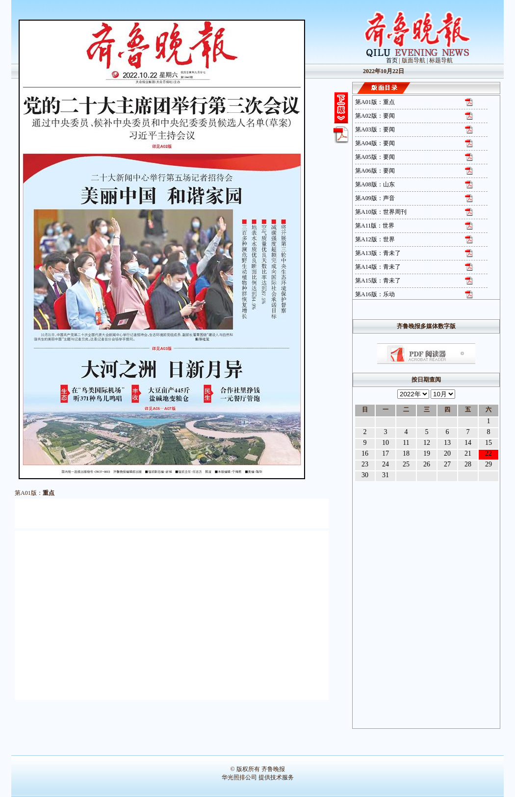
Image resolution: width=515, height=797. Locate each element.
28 (467, 464)
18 (406, 453)
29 (488, 464)
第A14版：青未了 (378, 266)
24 (385, 464)
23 (364, 464)
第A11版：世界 (374, 225)
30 (364, 475)
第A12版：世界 (375, 239)
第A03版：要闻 (375, 129)
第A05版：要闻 (375, 157)
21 (467, 453)
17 (385, 453)
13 (447, 442)
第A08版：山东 (375, 184)
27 (447, 464)
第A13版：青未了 (378, 253)
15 (488, 442)
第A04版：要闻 (375, 143)
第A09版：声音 (375, 198)
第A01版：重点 (375, 102)
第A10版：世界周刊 (381, 211)
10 (385, 442)
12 (426, 442)
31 (385, 475)
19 (426, 453)
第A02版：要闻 (375, 115)
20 (447, 453)
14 (467, 442)
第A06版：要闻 (375, 170)
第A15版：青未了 (378, 280)
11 (406, 442)
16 (364, 453)
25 (406, 464)
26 (426, 464)
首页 (392, 60)
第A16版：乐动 (375, 294)
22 (488, 453)
